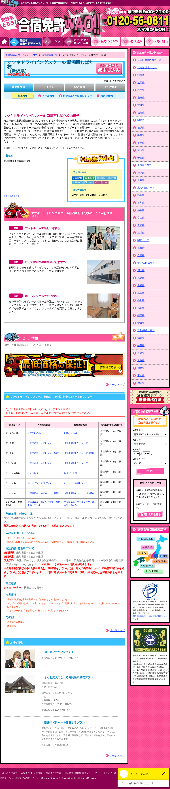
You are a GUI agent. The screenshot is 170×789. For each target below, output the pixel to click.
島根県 (140, 285)
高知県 (140, 308)
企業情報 (37, 773)
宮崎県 (140, 375)
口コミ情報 (110, 88)
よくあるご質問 (9, 773)
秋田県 (140, 82)
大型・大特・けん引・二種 (77, 41)
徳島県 (140, 315)
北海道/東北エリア (147, 67)
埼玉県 (140, 150)
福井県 (140, 210)
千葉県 (140, 157)
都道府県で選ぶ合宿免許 (150, 52)
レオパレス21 (34, 433)
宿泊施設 (79, 88)
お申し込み (133, 41)
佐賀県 (140, 345)
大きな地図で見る (12, 196)
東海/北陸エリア (146, 187)
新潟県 (140, 172)
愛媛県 (140, 323)
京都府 (140, 247)
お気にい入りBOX (106, 41)
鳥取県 (140, 293)
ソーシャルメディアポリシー (109, 773)
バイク (53, 41)
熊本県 (140, 368)
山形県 (140, 97)
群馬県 (140, 142)
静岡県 (140, 195)
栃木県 (140, 135)
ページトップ (117, 384)
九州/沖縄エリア (146, 330)
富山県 (140, 217)
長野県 (140, 180)
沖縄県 (140, 383)
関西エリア (143, 240)
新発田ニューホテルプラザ (40, 502)
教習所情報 (18, 88)
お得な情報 (106, 96)
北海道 (140, 75)
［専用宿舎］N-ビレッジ (39, 443)
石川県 (140, 202)
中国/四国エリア (146, 262)
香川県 (140, 300)
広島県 (140, 277)
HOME (4, 41)
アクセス (49, 88)
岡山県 (140, 270)
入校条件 (25, 773)
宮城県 (140, 105)
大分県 (140, 360)
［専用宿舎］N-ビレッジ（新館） (43, 453)
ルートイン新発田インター (40, 483)
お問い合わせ (157, 41)
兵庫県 (140, 255)
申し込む (109, 68)
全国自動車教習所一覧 (149, 60)
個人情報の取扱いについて (78, 773)
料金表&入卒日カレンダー (77, 96)
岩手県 (140, 90)
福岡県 (140, 338)
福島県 (140, 112)
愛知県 (140, 225)
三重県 (140, 232)
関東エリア (143, 120)
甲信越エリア (144, 165)
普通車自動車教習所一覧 (26, 41)
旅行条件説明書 (53, 773)
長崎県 (140, 353)
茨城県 (140, 127)
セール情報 (48, 96)
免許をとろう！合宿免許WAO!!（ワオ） (19, 778)
